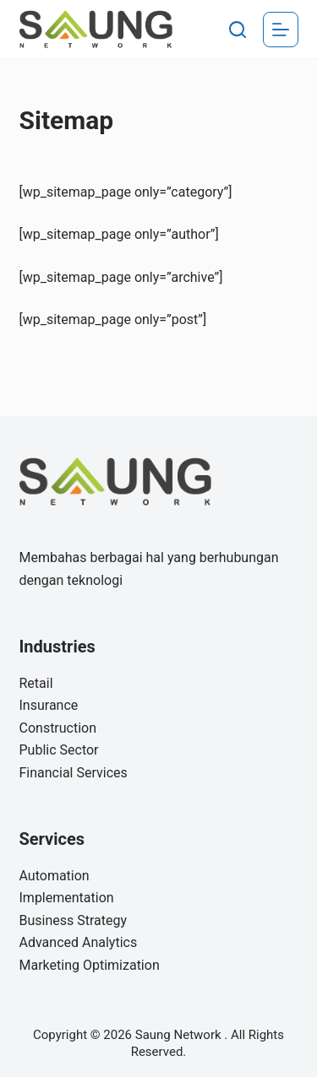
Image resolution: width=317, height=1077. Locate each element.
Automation (54, 876)
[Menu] (280, 29)
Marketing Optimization (89, 965)
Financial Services (73, 773)
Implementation (66, 898)
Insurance (49, 705)
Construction (58, 728)
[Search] (237, 29)
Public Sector (59, 750)
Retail (36, 683)
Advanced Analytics (78, 942)
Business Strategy (73, 920)
